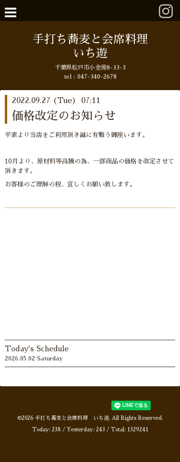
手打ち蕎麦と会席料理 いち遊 (72, 418)
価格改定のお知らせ (64, 116)
